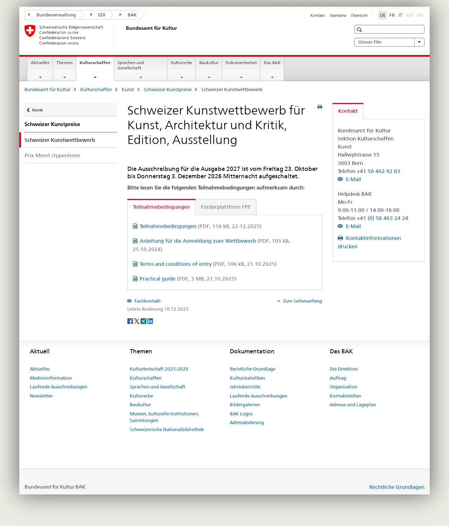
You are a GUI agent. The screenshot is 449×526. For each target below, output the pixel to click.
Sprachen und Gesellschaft (131, 65)
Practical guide (188, 278)
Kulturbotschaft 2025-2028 (159, 369)
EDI (98, 15)
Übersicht (359, 15)
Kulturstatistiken (247, 378)
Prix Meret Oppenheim (52, 155)
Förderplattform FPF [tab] (226, 206)
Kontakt (317, 15)
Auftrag (338, 378)
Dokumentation (241, 62)
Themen (64, 62)
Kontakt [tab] (348, 111)
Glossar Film (389, 42)
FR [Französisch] (392, 15)
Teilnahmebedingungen (201, 226)
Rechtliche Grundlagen (396, 487)
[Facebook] (130, 320)
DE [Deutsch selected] (383, 15)
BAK (128, 15)
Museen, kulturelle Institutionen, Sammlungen (164, 417)
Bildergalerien (245, 404)
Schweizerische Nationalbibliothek (167, 429)
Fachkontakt (147, 301)
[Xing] (144, 320)
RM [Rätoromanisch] (410, 15)
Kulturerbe (181, 62)
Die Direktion (344, 369)
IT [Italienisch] (400, 15)
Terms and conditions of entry (208, 264)
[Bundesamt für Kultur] (124, 34)
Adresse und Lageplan (353, 404)
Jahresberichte (245, 386)
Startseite (338, 15)
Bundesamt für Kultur (48, 89)
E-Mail (352, 179)
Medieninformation (51, 378)
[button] (360, 29)
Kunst (128, 89)
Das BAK (272, 62)
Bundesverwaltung (52, 15)
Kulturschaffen (97, 65)
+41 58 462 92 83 (378, 171)
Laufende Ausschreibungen (58, 386)
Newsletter (41, 396)
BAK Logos (241, 413)
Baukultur (209, 62)
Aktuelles (40, 62)
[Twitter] (137, 320)
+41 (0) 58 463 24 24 (382, 218)
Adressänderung (247, 422)
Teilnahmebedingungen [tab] (161, 206)
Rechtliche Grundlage (252, 369)
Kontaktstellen (345, 396)
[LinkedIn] (150, 320)
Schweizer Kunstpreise (168, 89)
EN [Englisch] (420, 15)
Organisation (343, 386)
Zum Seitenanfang (302, 301)
